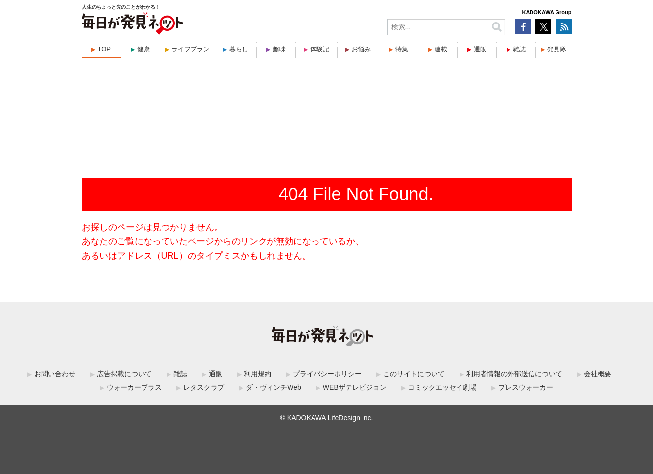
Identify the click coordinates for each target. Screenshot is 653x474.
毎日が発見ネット (138, 23)
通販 (480, 49)
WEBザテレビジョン (355, 387)
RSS (564, 26)
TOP (104, 49)
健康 (143, 49)
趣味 (279, 49)
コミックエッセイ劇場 (442, 387)
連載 (441, 49)
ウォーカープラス (134, 387)
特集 (401, 49)
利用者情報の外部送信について (514, 373)
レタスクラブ (203, 387)
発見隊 (556, 49)
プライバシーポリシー (327, 373)
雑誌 (519, 49)
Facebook (523, 26)
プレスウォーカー (525, 387)
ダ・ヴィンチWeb (273, 387)
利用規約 (257, 373)
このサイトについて (414, 373)
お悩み (361, 49)
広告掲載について (124, 373)
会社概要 (597, 373)
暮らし (238, 49)
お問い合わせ (54, 373)
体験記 (319, 49)
